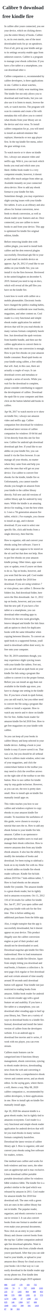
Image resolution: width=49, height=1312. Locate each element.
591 (29, 1306)
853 (41, 1292)
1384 (21, 1302)
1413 (14, 1306)
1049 (6, 1306)
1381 (14, 1299)
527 (28, 1302)
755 (35, 1285)
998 (5, 1295)
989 (34, 1292)
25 (35, 1295)
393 (18, 1309)
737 (25, 1288)
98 (11, 1309)
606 (35, 1302)
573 (41, 1295)
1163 (41, 1288)
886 (5, 1285)
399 (22, 1306)
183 (28, 1285)
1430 (33, 1288)
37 (22, 1299)
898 (20, 1295)
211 (36, 1299)
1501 (6, 1288)
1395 (28, 1295)
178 (20, 1285)
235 (5, 1292)
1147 (13, 1285)
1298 (29, 1299)
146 (12, 1302)
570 (12, 1295)
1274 (6, 1299)
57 (12, 1292)
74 (13, 1288)
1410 (37, 1306)
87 (5, 1309)
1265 (20, 1292)
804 (27, 1292)
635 (5, 1302)
